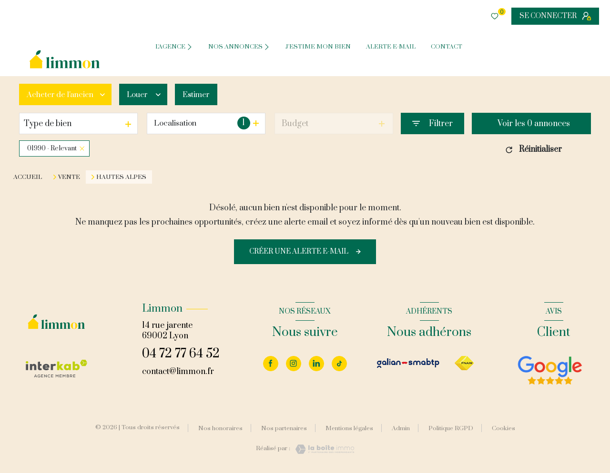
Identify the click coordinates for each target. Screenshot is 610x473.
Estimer (201, 94)
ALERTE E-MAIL (391, 46)
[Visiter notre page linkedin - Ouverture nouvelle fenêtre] (316, 363)
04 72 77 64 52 (181, 354)
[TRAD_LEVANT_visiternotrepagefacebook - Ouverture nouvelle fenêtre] (270, 363)
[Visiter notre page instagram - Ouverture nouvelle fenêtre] (293, 363)
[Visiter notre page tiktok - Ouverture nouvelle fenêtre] (339, 363)
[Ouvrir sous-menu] (191, 46)
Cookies (503, 428)
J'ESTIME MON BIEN (318, 46)
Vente (69, 177)
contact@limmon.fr (178, 371)
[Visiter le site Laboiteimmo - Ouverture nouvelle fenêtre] (322, 449)
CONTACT (446, 46)
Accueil (27, 177)
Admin (401, 428)
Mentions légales (349, 428)
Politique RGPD (450, 428)
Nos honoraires (220, 428)
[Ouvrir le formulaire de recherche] (432, 123)
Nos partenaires (284, 428)
